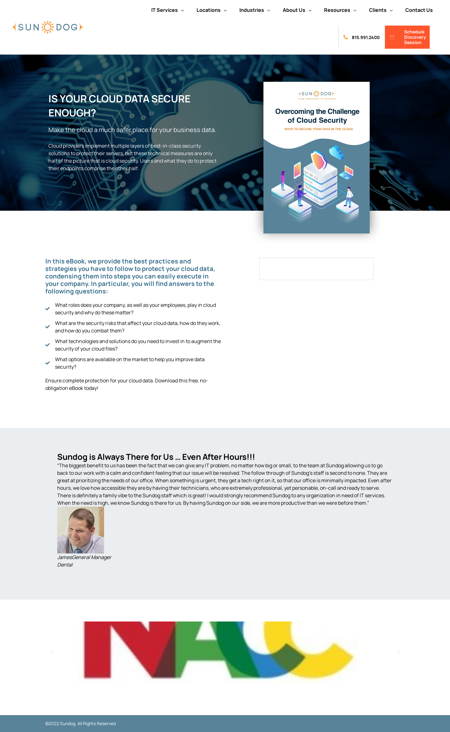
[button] (167, 10)
